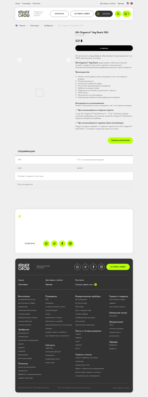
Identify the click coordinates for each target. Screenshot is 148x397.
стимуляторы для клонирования (87, 376)
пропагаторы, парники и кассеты (88, 372)
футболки (112, 349)
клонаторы (79, 361)
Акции (17, 3)
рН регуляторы (81, 303)
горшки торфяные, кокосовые (86, 358)
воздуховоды (23, 307)
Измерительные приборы (88, 296)
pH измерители (81, 299)
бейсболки (113, 345)
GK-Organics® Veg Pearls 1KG (70, 25)
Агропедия (26, 3)
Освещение (51, 296)
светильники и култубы (54, 321)
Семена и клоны (83, 354)
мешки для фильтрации (27, 367)
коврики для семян (82, 365)
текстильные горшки (117, 307)
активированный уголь (26, 299)
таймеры (48, 328)
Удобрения (48, 25)
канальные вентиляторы (27, 310)
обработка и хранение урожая (29, 374)
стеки (77, 341)
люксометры (80, 321)
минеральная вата (52, 359)
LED (46, 299)
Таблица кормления (120, 140)
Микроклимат (116, 321)
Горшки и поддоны (118, 296)
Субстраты (50, 345)
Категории (34, 25)
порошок (21, 347)
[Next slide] (68, 60)
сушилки (78, 345)
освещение (49, 303)
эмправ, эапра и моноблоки (56, 332)
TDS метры (79, 307)
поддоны (78, 338)
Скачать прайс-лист (84, 284)
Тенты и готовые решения (88, 330)
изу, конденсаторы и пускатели (57, 336)
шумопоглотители (24, 325)
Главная (20, 25)
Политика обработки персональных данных (74, 388)
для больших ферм (25, 358)
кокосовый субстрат (53, 352)
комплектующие (24, 314)
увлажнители (114, 336)
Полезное (23, 363)
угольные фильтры (25, 321)
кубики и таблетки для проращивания (89, 368)
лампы (47, 314)
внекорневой (23, 355)
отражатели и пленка (53, 317)
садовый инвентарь (25, 378)
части (77, 348)
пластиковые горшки (117, 299)
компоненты (49, 355)
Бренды (121, 3)
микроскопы (22, 371)
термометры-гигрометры (85, 325)
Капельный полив (118, 312)
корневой (21, 351)
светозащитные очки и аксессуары (58, 325)
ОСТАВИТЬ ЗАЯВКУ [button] (82, 14)
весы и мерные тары (83, 310)
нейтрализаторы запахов (27, 317)
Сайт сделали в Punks (121, 388)
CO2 (111, 325)
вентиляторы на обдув (26, 303)
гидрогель (49, 348)
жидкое (21, 344)
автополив (113, 316)
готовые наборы (81, 314)
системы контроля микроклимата (116, 330)
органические (23, 333)
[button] (104, 14)
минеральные (23, 337)
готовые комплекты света (55, 307)
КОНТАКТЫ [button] (59, 14)
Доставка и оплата (107, 3)
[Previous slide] (20, 60)
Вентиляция (24, 296)
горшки (78, 334)
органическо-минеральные (28, 340)
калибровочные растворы (85, 317)
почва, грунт (50, 362)
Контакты (36, 3)
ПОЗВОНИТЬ (30, 243)
